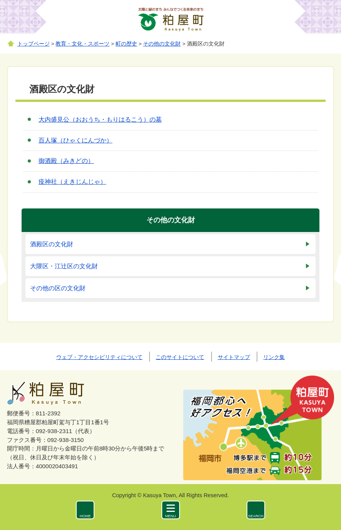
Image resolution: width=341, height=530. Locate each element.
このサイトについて (180, 357)
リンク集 (274, 357)
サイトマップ (234, 357)
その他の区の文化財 (58, 288)
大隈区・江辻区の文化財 (64, 266)
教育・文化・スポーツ (82, 44)
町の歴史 (126, 44)
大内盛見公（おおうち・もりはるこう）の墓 (100, 119)
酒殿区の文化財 (51, 244)
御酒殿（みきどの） (66, 160)
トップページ (33, 44)
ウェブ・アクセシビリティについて (99, 357)
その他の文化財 (162, 44)
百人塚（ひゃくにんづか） (76, 140)
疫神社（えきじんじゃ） (72, 181)
